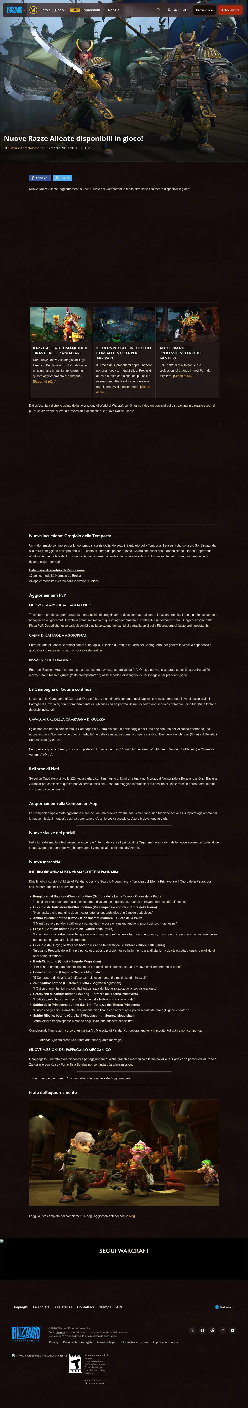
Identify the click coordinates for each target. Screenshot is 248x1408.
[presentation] (15, 10)
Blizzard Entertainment (25, 148)
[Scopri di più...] (184, 376)
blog (132, 1216)
